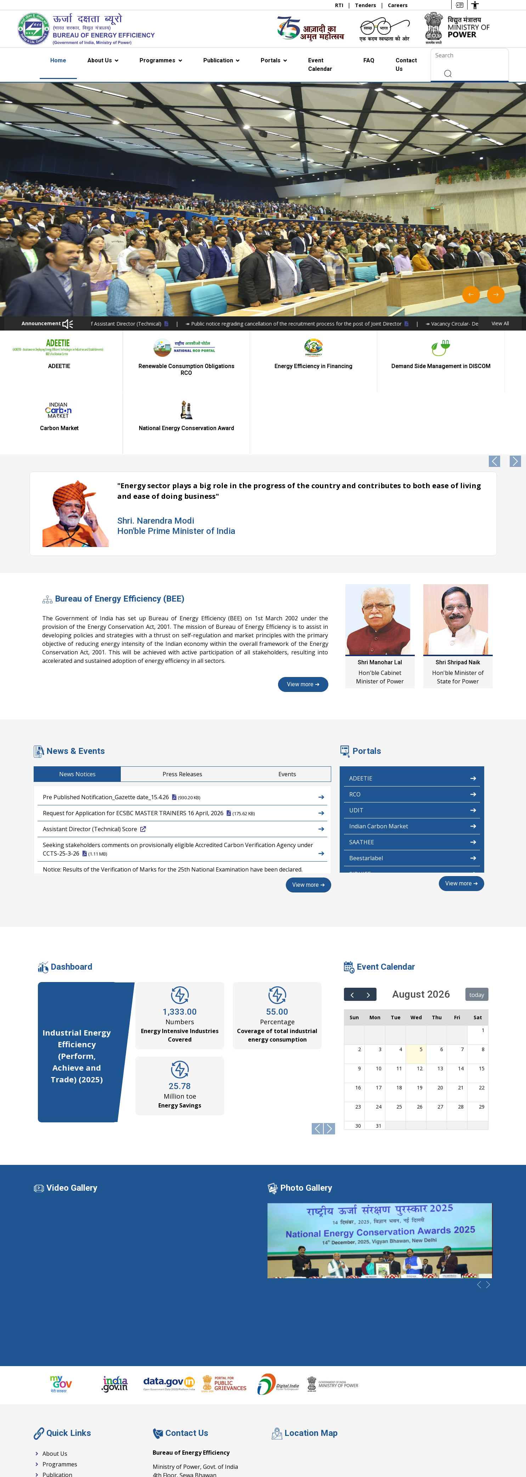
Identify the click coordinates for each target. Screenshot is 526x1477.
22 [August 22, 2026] (482, 1025)
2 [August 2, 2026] (359, 986)
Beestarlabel (412, 795)
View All (500, 323)
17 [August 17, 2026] (378, 1025)
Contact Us (406, 64)
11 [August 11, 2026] (399, 1006)
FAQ (368, 60)
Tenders (366, 5)
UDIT (412, 747)
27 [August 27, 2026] (440, 1044)
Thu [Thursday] (437, 955)
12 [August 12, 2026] (420, 1006)
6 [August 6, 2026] (441, 986)
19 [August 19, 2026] (420, 1025)
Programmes (158, 60)
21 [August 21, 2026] (461, 1025)
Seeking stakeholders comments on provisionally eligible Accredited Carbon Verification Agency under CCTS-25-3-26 (183, 787)
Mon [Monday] (374, 955)
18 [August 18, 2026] (399, 1025)
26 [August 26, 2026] (420, 1044)
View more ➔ (173, 622)
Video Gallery (71, 1125)
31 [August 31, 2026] (378, 1063)
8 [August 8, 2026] (483, 986)
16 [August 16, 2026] (358, 1025)
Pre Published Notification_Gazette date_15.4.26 (183, 734)
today (476, 932)
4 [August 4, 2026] (400, 986)
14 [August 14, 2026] (461, 1006)
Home (58, 60)
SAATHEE (412, 779)
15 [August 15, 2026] (482, 1006)
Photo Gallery (306, 1125)
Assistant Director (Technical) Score (183, 766)
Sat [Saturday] (478, 955)
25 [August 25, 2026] (399, 1044)
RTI (340, 5)
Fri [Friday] (457, 955)
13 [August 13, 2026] (440, 1006)
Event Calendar (320, 64)
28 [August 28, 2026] (461, 1044)
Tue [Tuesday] (396, 955)
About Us (100, 60)
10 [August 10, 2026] (378, 1006)
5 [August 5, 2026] (421, 986)
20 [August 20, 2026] (440, 1025)
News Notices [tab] (126, 712)
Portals (271, 60)
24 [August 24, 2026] (378, 1044)
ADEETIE (412, 715)
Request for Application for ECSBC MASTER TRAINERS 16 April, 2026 (183, 750)
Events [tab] (337, 712)
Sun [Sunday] (354, 955)
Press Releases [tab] (231, 712)
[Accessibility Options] (475, 4)
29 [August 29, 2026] (482, 1044)
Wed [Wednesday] (416, 955)
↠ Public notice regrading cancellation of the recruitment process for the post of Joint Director (379, 323)
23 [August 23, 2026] (358, 1044)
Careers (398, 5)
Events (47, 1423)
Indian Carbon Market (412, 763)
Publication (218, 60)
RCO (412, 731)
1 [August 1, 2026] (483, 967)
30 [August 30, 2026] (358, 1063)
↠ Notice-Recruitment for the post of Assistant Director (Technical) (169, 323)
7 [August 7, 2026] (462, 986)
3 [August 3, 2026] (380, 986)
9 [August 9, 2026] (359, 1006)
